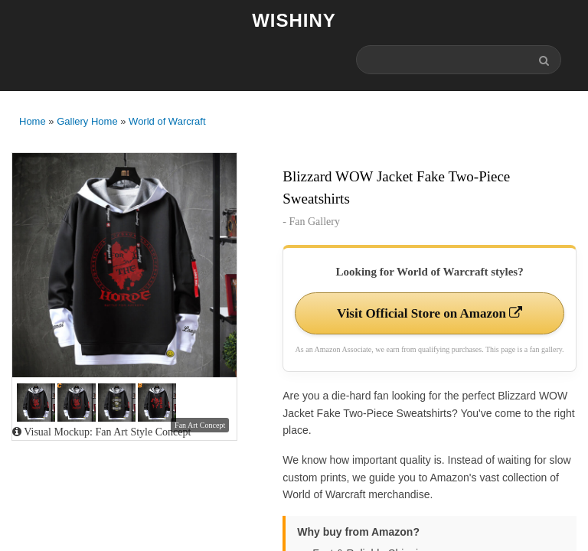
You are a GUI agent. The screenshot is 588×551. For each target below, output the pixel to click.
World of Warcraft (167, 121)
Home (32, 121)
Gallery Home (87, 121)
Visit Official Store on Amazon (429, 313)
